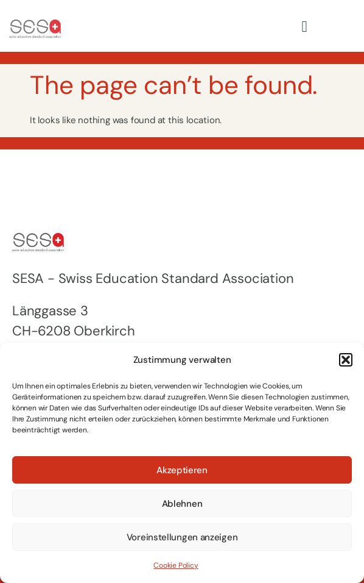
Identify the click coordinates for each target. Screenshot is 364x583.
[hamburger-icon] (304, 26)
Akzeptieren (182, 470)
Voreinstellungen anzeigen (182, 537)
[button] (346, 360)
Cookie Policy (175, 565)
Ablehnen (182, 504)
